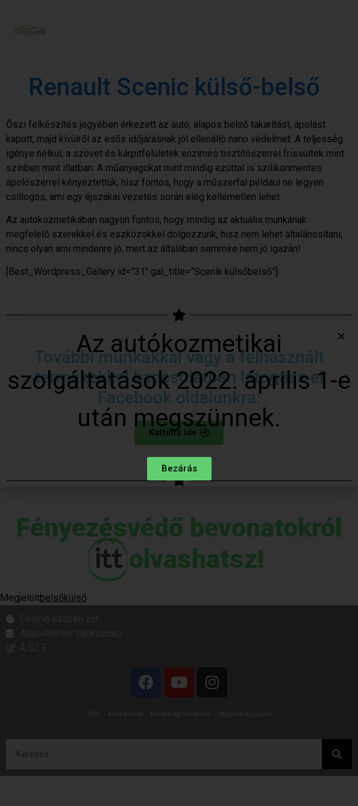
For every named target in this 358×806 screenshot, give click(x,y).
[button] (341, 336)
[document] (179, 403)
